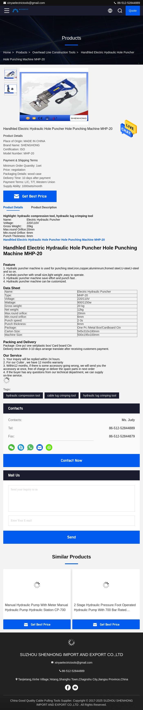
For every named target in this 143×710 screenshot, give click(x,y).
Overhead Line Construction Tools (54, 52)
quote (133, 10)
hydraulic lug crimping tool (99, 395)
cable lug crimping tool (61, 395)
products (21, 52)
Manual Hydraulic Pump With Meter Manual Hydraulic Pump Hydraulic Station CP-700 (36, 607)
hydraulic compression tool (23, 395)
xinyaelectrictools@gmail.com (24, 2)
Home (7, 52)
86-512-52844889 (126, 2)
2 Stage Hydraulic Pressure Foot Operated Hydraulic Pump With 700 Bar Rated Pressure (105, 607)
